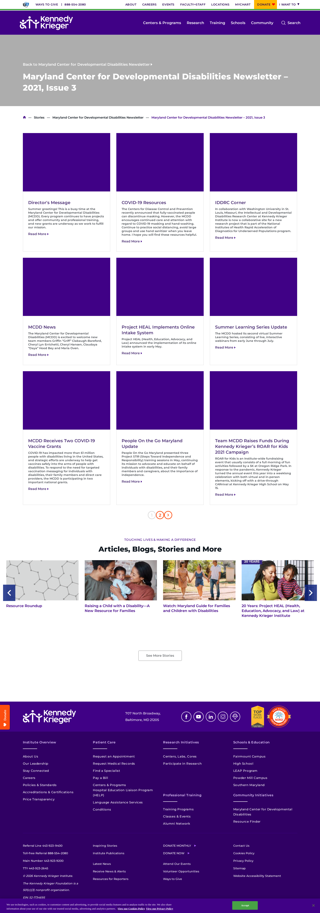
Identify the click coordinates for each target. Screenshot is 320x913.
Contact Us (241, 845)
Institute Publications (108, 853)
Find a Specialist (106, 771)
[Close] (313, 905)
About (131, 4)
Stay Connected (36, 771)
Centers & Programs (162, 23)
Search (294, 23)
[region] (160, 906)
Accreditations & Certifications (48, 792)
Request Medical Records (114, 763)
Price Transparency (39, 799)
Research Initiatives (181, 742)
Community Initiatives (253, 795)
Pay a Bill (100, 778)
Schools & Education (251, 742)
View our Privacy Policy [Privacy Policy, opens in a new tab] (159, 908)
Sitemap (239, 868)
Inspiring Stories (105, 845)
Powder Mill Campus (250, 778)
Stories (39, 117)
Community (262, 23)
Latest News (102, 864)
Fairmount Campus (249, 756)
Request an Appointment (114, 756)
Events (168, 4)
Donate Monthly (177, 845)
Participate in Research (182, 763)
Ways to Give (47, 4)
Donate (263, 4)
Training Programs (178, 809)
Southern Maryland (249, 785)
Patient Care (104, 742)
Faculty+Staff (193, 4)
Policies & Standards (40, 785)
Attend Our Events (177, 864)
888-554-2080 (75, 4)
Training (217, 23)
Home (24, 117)
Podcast (235, 717)
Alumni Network (176, 823)
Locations (220, 4)
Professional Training (182, 795)
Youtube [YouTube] (198, 717)
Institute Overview (40, 742)
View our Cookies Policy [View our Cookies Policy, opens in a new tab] (131, 908)
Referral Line (42, 845)
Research (195, 23)
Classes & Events (177, 816)
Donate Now (173, 853)
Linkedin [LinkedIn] (211, 717)
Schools (238, 23)
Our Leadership (35, 763)
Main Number (43, 860)
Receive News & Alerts (109, 871)
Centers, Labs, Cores (180, 756)
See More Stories (160, 656)
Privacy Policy (243, 861)
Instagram (223, 717)
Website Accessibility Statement (257, 876)
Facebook (186, 717)
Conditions (102, 809)
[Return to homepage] (46, 23)
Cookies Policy (243, 853)
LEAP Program (245, 771)
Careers (149, 4)
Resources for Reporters (110, 879)
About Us (30, 756)
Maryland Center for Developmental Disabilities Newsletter (97, 117)
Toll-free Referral (45, 853)
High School (243, 763)
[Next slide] (311, 593)
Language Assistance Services (118, 802)
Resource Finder (247, 821)
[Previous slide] (9, 593)
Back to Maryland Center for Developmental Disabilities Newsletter (86, 64)
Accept (245, 905)
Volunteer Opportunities (181, 871)
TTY (35, 868)
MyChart (242, 4)
